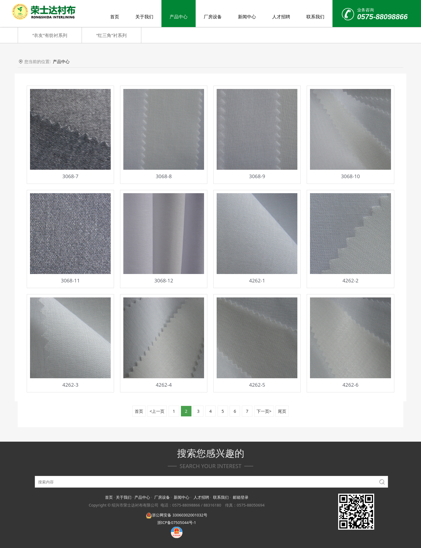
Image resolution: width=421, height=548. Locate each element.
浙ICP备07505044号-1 (176, 522)
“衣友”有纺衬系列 (49, 35)
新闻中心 (247, 17)
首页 (114, 17)
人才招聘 (281, 17)
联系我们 (315, 17)
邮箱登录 (240, 497)
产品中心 (179, 17)
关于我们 (144, 17)
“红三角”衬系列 (111, 35)
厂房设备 (213, 17)
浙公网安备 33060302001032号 (176, 515)
